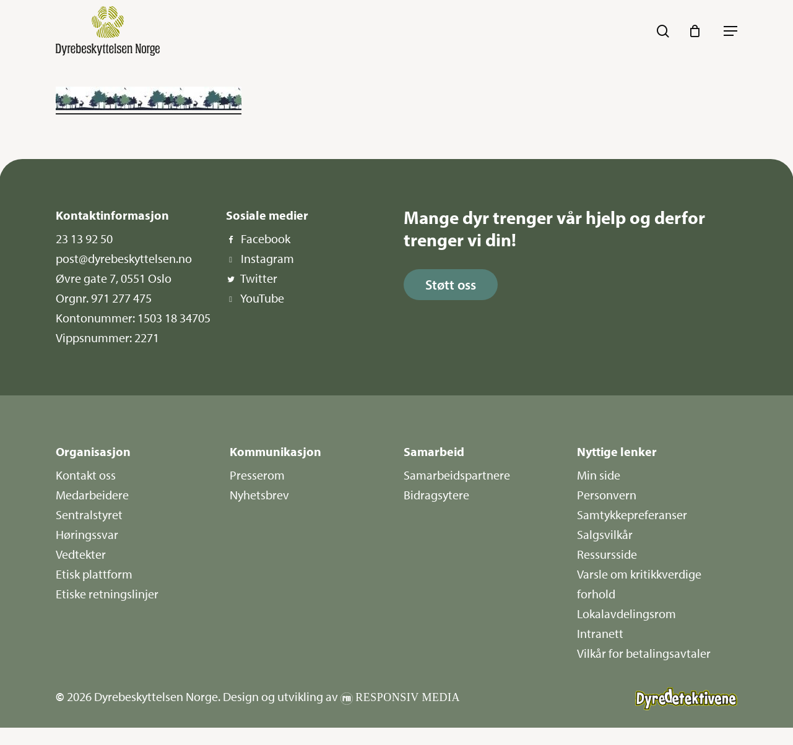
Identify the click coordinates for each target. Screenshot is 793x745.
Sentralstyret (89, 514)
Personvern (606, 494)
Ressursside (607, 554)
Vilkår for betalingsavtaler (644, 653)
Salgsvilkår (605, 534)
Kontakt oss (86, 475)
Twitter (258, 278)
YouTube (262, 298)
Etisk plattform (94, 574)
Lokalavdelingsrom (626, 613)
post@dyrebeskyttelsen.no (124, 258)
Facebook (265, 238)
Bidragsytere (436, 494)
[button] (730, 31)
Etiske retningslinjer (107, 593)
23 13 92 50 (84, 238)
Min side (598, 475)
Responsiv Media (407, 697)
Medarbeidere (92, 494)
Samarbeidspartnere (457, 475)
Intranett (600, 633)
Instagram (267, 258)
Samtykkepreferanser (632, 514)
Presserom (257, 475)
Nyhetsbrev (259, 494)
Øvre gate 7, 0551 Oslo (113, 278)
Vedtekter (81, 554)
